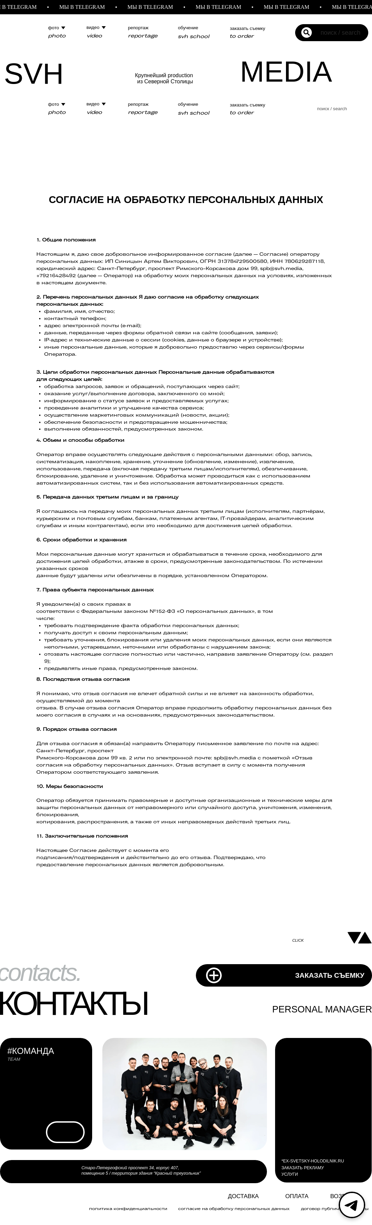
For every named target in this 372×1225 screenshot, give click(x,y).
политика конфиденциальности (128, 1208)
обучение (188, 27)
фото (53, 27)
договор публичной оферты (335, 1208)
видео (92, 27)
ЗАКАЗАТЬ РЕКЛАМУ (303, 1167)
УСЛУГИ (290, 1174)
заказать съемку (247, 28)
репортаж (138, 27)
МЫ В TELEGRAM (86, 7)
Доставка (243, 1196)
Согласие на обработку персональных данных (233, 1208)
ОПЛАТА (296, 1196)
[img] (213, 1197)
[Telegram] (352, 1205)
